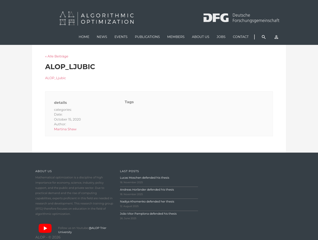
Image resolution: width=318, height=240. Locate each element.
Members (176, 37)
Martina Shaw (65, 129)
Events (121, 37)
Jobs (221, 37)
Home (84, 37)
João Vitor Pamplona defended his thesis (148, 213)
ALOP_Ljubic (55, 78)
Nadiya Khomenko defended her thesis (147, 201)
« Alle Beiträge (56, 56)
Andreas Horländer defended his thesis (147, 189)
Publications (147, 37)
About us (200, 37)
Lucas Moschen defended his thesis (144, 177)
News (102, 37)
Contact (241, 37)
